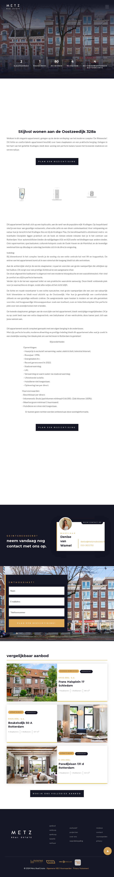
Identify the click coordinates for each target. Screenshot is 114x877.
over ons (73, 836)
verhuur (52, 843)
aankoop (53, 834)
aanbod (52, 826)
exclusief (73, 828)
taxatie (52, 839)
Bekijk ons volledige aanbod (55, 793)
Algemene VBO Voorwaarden (59, 868)
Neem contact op (92, 522)
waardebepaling (76, 841)
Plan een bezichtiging (56, 161)
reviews (99, 828)
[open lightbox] (22, 194)
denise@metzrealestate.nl (93, 541)
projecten (74, 832)
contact (99, 832)
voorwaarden (101, 836)
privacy (99, 841)
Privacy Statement (81, 868)
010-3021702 (87, 545)
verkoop (52, 830)
